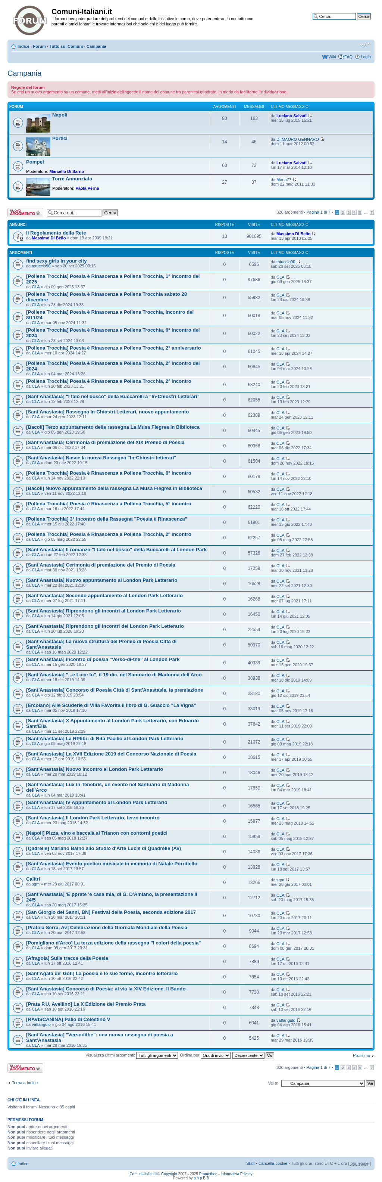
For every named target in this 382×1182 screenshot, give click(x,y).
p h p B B (201, 1178)
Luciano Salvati (291, 116)
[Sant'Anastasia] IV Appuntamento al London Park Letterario (96, 802)
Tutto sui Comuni (66, 46)
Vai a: (273, 1083)
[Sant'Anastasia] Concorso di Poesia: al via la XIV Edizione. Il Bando (105, 989)
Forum (39, 46)
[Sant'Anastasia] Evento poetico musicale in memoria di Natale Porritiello (111, 863)
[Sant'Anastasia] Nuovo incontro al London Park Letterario (94, 769)
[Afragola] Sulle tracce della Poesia (67, 958)
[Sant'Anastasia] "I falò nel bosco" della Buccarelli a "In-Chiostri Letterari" (113, 396)
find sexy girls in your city (56, 261)
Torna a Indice (25, 1082)
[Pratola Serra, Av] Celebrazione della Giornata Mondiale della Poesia (106, 927)
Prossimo (361, 1055)
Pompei (35, 162)
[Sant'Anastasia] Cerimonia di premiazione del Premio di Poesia (100, 565)
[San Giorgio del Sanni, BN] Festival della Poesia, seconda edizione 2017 (111, 912)
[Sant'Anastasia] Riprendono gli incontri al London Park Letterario (103, 611)
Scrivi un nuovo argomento (25, 212)
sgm (36, 884)
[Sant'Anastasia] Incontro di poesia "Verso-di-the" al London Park (102, 659)
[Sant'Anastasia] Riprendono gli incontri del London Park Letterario (105, 626)
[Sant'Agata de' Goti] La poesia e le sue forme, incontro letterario (102, 973)
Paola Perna (87, 188)
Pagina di (319, 212)
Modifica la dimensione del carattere (365, 44)
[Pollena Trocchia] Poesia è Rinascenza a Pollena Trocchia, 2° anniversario (113, 348)
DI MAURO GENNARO (297, 139)
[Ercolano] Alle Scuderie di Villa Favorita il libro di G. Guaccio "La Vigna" (111, 705)
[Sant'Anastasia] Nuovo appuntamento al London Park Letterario (101, 580)
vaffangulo (41, 1024)
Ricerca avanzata (355, 22)
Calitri (33, 879)
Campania (96, 46)
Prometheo (208, 1174)
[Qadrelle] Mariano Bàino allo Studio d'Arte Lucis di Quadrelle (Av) (103, 848)
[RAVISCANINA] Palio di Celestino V (68, 1019)
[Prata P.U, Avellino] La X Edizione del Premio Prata (86, 1004)
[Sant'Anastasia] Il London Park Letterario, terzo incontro (93, 817)
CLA (36, 287)
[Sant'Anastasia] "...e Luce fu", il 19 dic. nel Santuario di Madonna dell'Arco (114, 674)
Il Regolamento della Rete (56, 233)
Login (366, 57)
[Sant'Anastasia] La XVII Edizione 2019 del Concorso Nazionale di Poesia (111, 754)
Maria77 (283, 179)
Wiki (332, 57)
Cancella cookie (273, 1163)
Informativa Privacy (237, 1174)
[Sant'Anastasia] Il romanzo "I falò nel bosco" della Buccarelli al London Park (116, 549)
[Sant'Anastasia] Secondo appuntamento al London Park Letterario (104, 595)
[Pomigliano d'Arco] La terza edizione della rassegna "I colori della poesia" (113, 943)
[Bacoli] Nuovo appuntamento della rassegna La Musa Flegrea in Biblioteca (114, 488)
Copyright (169, 1174)
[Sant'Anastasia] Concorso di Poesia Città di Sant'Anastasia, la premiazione (114, 690)
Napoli (59, 115)
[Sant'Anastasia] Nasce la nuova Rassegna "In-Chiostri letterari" (101, 457)
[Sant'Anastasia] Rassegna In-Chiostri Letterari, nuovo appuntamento (107, 412)
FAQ (348, 57)
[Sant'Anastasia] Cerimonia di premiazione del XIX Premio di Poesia (105, 442)
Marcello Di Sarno (66, 171)
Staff (250, 1163)
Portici (60, 138)
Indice (23, 46)
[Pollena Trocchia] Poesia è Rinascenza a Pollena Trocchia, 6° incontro (108, 473)
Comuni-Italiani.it (143, 1174)
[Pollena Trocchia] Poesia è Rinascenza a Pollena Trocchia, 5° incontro (108, 503)
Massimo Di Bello (49, 238)
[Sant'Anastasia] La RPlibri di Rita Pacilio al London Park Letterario (105, 738)
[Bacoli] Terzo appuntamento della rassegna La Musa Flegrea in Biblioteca (113, 427)
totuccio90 (41, 266)
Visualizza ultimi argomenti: (131, 1055)
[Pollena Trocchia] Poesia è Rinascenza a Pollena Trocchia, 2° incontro (108, 381)
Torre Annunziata (72, 179)
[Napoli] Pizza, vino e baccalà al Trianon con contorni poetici (96, 833)
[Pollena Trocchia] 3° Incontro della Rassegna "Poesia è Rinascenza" (106, 519)
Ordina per (205, 1055)
